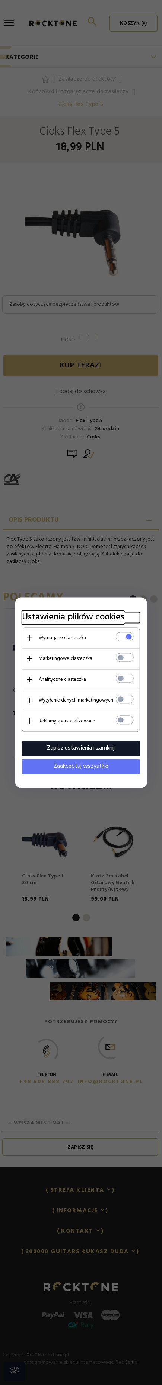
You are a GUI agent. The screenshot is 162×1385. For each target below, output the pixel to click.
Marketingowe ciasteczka (65, 658)
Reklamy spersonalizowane (66, 721)
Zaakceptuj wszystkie (81, 766)
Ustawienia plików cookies (73, 617)
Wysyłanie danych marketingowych (75, 700)
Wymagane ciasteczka (62, 637)
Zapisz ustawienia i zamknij (81, 748)
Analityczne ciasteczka (62, 679)
